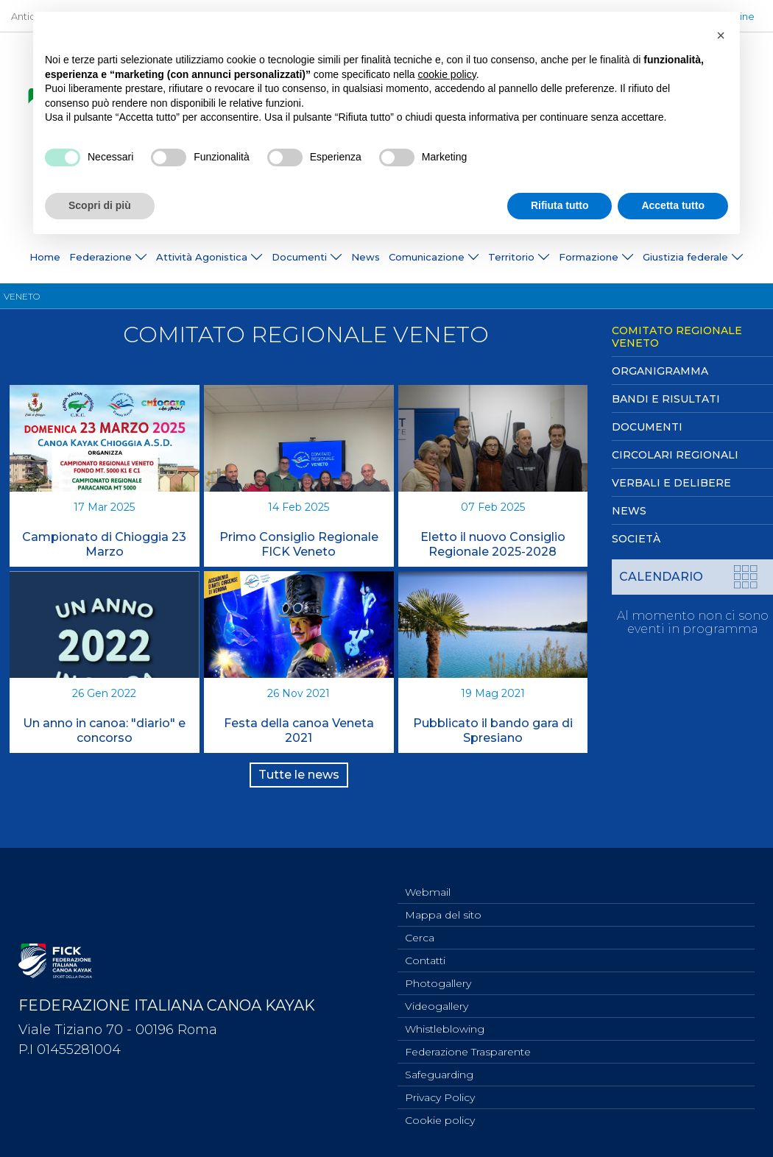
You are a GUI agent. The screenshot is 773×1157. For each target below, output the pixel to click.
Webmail (428, 876)
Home (44, 257)
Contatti (425, 949)
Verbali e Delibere (671, 482)
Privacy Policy (440, 1095)
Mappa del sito (443, 900)
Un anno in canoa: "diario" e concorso (104, 730)
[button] (721, 35)
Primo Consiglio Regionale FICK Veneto (298, 544)
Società (636, 538)
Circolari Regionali (675, 454)
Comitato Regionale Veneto (677, 337)
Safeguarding (439, 1071)
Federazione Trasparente (468, 1046)
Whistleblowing (444, 1022)
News (365, 257)
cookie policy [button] (447, 74)
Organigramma (660, 371)
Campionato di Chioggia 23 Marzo (104, 544)
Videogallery (436, 998)
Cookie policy (440, 1119)
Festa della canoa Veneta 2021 (299, 730)
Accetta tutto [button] (673, 205)
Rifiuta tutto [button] (560, 205)
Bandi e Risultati (666, 399)
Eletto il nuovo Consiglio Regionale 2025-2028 (492, 544)
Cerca (419, 925)
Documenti (647, 427)
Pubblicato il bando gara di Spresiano (493, 730)
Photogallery (438, 973)
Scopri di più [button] (99, 205)
